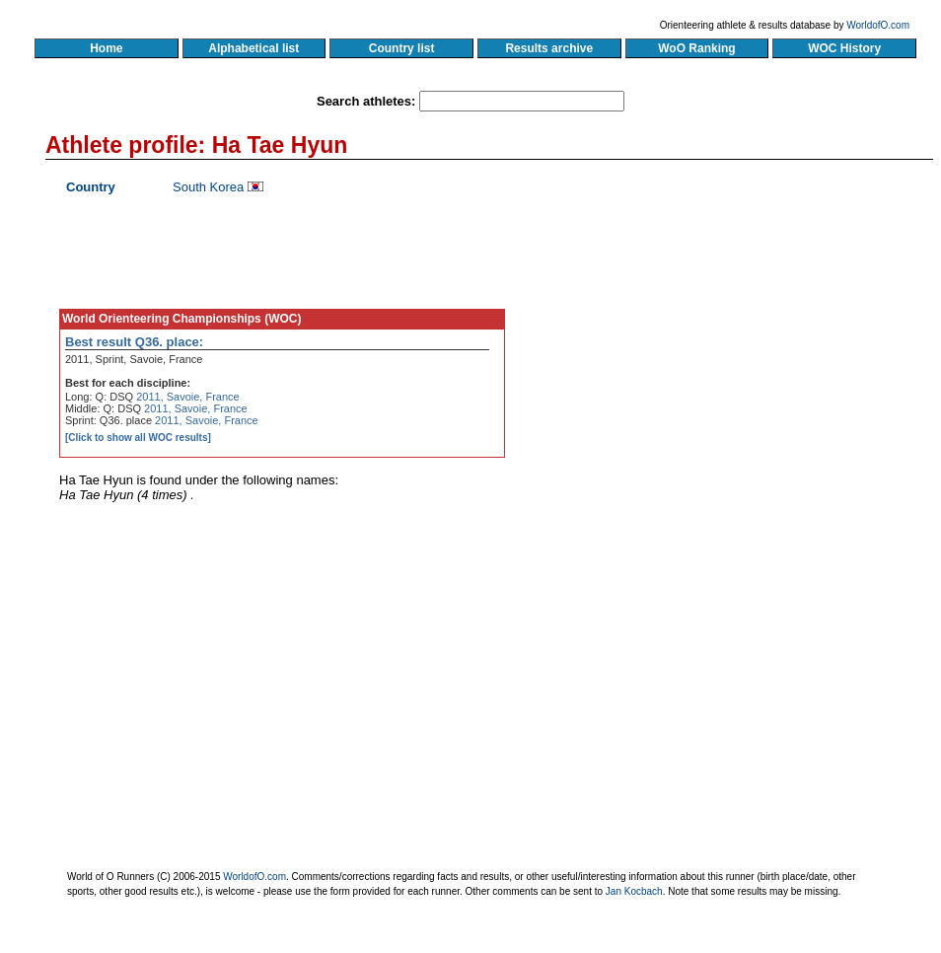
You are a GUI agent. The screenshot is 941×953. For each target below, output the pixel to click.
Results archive (549, 48)
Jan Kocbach (634, 891)
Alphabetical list (254, 48)
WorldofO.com (877, 25)
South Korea (208, 187)
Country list (401, 48)
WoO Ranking (697, 48)
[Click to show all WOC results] (138, 437)
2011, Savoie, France (188, 397)
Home (106, 48)
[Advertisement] (743, 360)
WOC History (844, 48)
